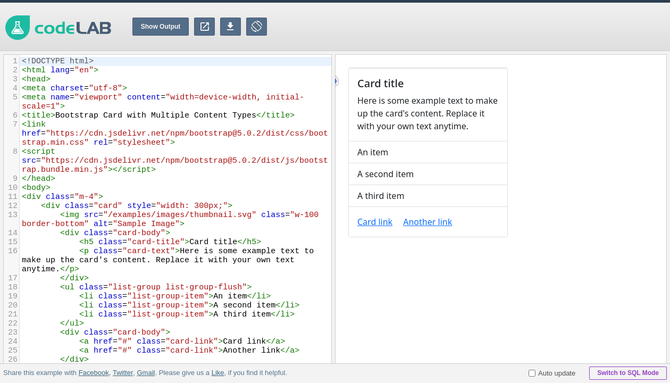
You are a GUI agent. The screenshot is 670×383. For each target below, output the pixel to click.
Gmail (146, 373)
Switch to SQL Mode (628, 373)
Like (217, 373)
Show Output (161, 26)
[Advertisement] (476, 27)
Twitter (123, 373)
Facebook (94, 373)
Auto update (552, 373)
